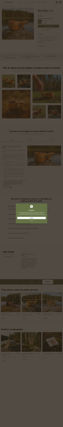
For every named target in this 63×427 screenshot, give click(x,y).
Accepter (31, 217)
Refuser (31, 220)
